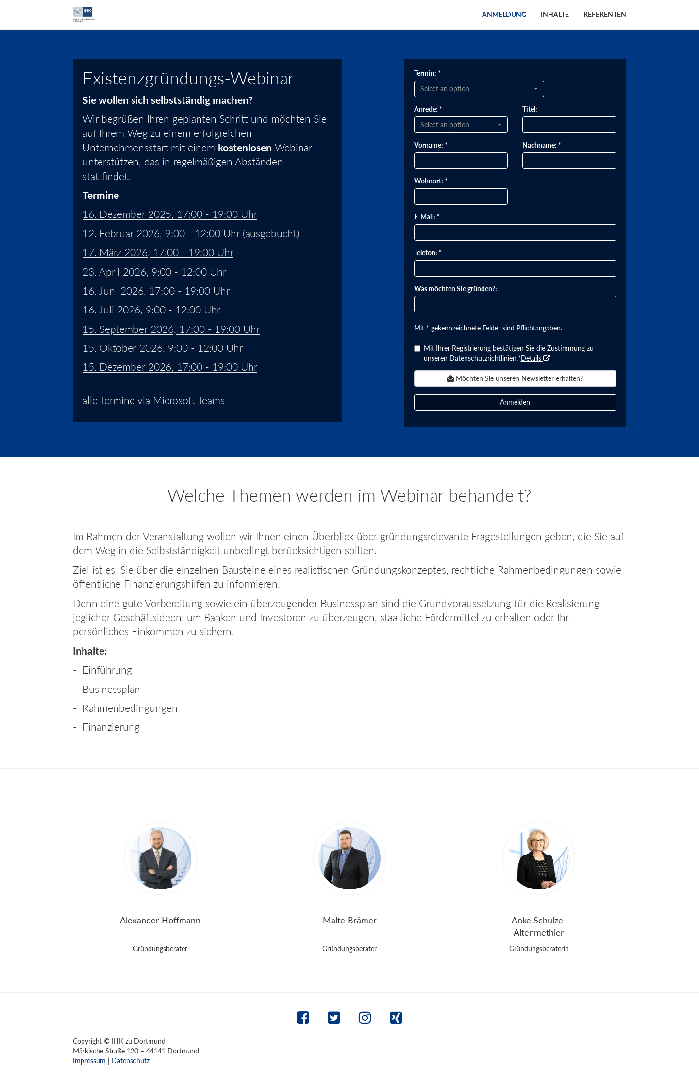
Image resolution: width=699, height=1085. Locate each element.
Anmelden (515, 402)
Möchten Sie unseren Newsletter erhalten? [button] (515, 378)
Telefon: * (428, 252)
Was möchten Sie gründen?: (455, 288)
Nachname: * (541, 145)
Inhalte (555, 14)
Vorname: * (431, 145)
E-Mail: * (427, 217)
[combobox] (479, 89)
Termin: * (427, 73)
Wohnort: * (431, 181)
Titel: (529, 109)
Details (535, 358)
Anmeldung (504, 14)
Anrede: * (428, 109)
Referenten (604, 14)
